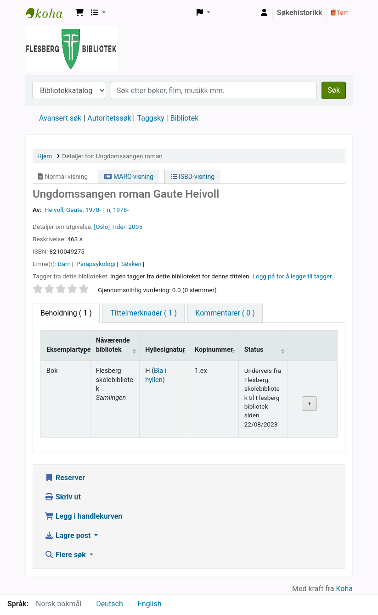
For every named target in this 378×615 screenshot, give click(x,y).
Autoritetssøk (109, 118)
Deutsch (109, 603)
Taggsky (150, 118)
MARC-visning (128, 176)
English (150, 603)
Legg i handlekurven (83, 516)
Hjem (44, 156)
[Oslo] (102, 226)
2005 (135, 226)
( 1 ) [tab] (66, 313)
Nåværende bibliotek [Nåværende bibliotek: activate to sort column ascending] (113, 345)
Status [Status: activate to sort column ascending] (254, 350)
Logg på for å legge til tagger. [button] (293, 276)
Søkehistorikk (299, 12)
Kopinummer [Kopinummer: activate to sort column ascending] (214, 350)
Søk (333, 90)
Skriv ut (63, 497)
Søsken (131, 263)
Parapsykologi (95, 263)
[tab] (143, 313)
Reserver (65, 477)
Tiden (119, 226)
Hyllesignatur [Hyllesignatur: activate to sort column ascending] (165, 350)
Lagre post (68, 535)
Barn (64, 263)
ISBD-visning (193, 176)
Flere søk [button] (66, 554)
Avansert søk (60, 118)
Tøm (340, 12)
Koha (344, 588)
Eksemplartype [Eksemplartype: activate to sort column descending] (68, 350)
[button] (79, 13)
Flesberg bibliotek (49, 13)
